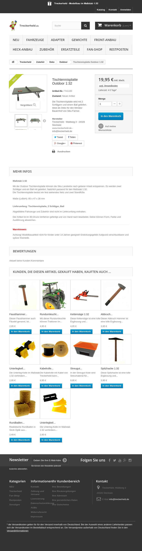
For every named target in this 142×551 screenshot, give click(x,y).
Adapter (58, 40)
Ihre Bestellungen (61, 486)
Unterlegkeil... (17, 368)
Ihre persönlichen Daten (65, 500)
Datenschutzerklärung (42, 503)
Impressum (37, 516)
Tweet (58, 137)
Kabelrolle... (46, 368)
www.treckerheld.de (61, 128)
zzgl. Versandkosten (108, 86)
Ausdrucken (63, 151)
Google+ (59, 143)
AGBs (34, 507)
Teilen (72, 137)
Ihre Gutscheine (60, 504)
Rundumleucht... (49, 314)
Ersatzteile (70, 49)
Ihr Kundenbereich (66, 481)
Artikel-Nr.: (57, 91)
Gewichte (79, 40)
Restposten (118, 49)
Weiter (44, 120)
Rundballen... (16, 422)
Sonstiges (14, 504)
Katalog (101, 9)
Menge (101, 98)
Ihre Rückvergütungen (64, 491)
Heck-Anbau (23, 49)
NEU (16, 40)
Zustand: (56, 96)
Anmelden (125, 9)
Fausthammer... (18, 314)
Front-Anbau (105, 40)
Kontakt (113, 9)
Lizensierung (38, 498)
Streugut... (76, 368)
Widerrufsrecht (39, 512)
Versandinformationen (17, 530)
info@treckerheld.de (119, 499)
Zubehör (47, 49)
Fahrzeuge (35, 40)
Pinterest (76, 143)
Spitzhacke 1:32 (110, 368)
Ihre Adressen (59, 495)
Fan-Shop (94, 49)
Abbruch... (107, 314)
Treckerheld (15, 491)
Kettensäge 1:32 (79, 314)
